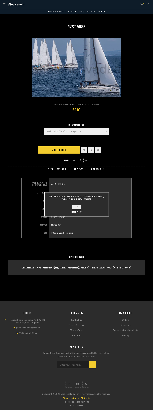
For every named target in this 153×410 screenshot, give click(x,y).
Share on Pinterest (86, 160)
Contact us (76, 320)
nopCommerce (76, 405)
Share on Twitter (74, 160)
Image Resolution (76, 125)
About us (76, 335)
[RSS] (85, 384)
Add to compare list (91, 150)
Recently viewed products (125, 330)
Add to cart (59, 150)
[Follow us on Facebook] (69, 384)
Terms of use (76, 330)
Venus (83, 267)
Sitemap (125, 335)
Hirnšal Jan (122, 267)
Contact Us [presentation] (98, 169)
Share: (67, 160)
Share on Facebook (80, 160)
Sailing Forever (67, 267)
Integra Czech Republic (101, 267)
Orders (125, 320)
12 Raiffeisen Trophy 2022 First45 (38, 267)
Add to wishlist (84, 150)
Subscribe (92, 364)
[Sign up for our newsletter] (73, 364)
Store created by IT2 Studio (76, 398)
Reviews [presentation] (78, 169)
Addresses (125, 325)
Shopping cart (143, 3)
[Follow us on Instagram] (77, 384)
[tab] (57, 169)
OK (76, 207)
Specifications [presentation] (57, 169)
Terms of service (76, 325)
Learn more (76, 212)
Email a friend (98, 150)
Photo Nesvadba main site (76, 401)
